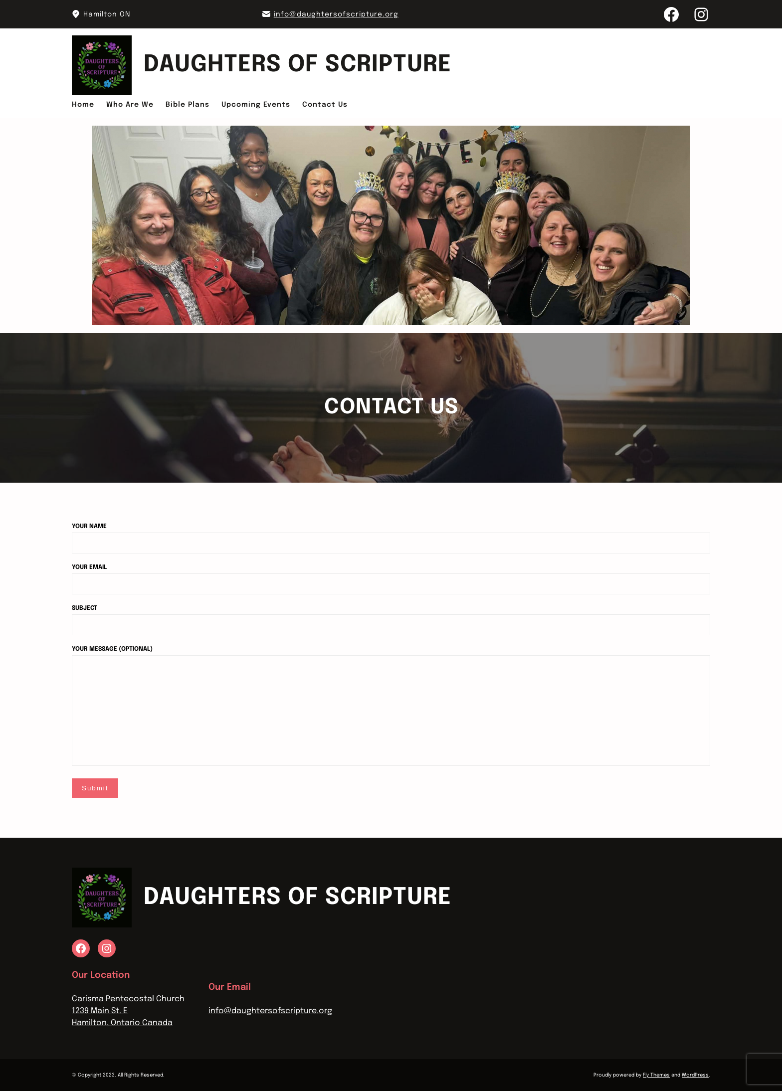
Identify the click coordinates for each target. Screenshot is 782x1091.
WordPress (695, 1075)
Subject (391, 616)
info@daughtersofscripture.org (336, 14)
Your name (391, 535)
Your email (391, 575)
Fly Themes (656, 1075)
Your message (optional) (391, 706)
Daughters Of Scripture (297, 65)
